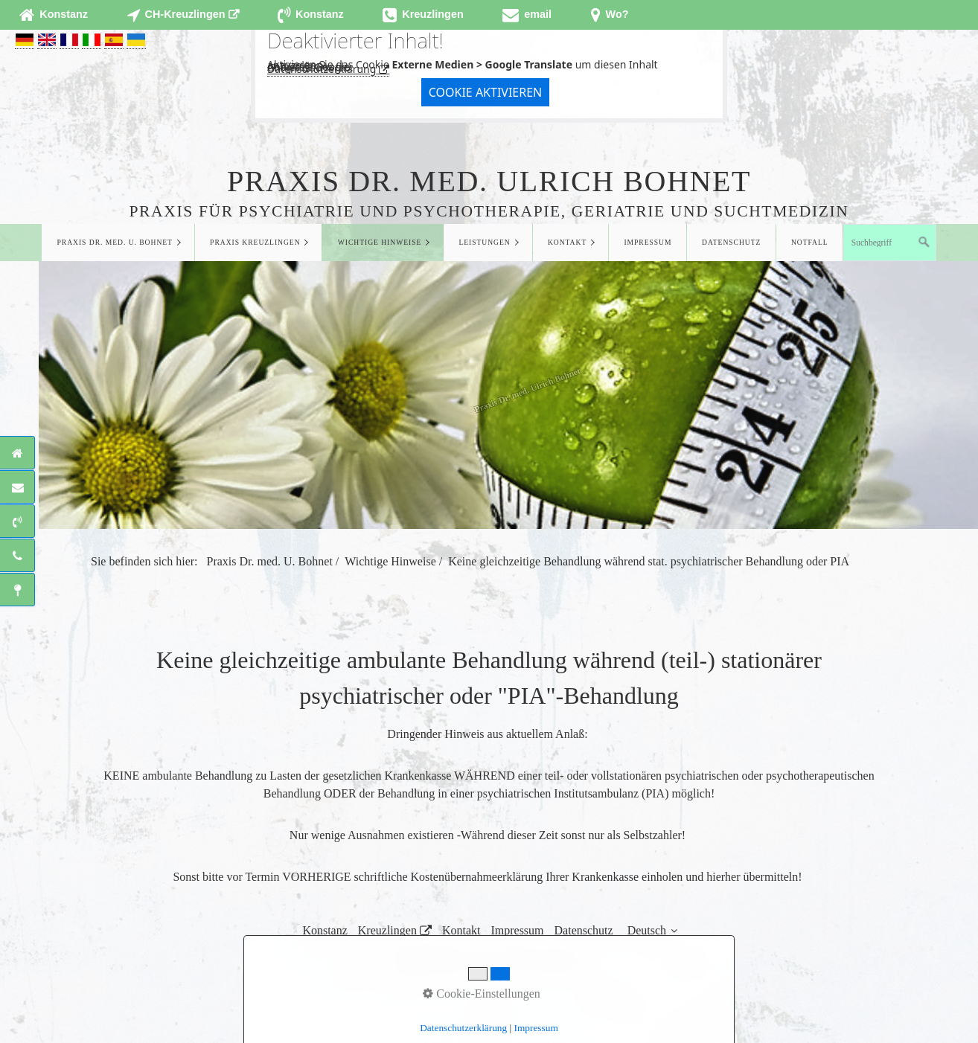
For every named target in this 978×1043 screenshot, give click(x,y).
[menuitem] (118, 242)
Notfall (809, 242)
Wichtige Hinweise (380, 242)
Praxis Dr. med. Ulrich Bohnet (489, 181)
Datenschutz (731, 242)
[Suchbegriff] (889, 242)
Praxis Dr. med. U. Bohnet (115, 242)
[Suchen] (924, 242)
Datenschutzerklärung (321, 69)
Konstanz (324, 930)
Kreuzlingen (387, 930)
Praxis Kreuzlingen (255, 242)
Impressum (647, 242)
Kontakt (567, 242)
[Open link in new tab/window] (182, 15)
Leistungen (484, 242)
